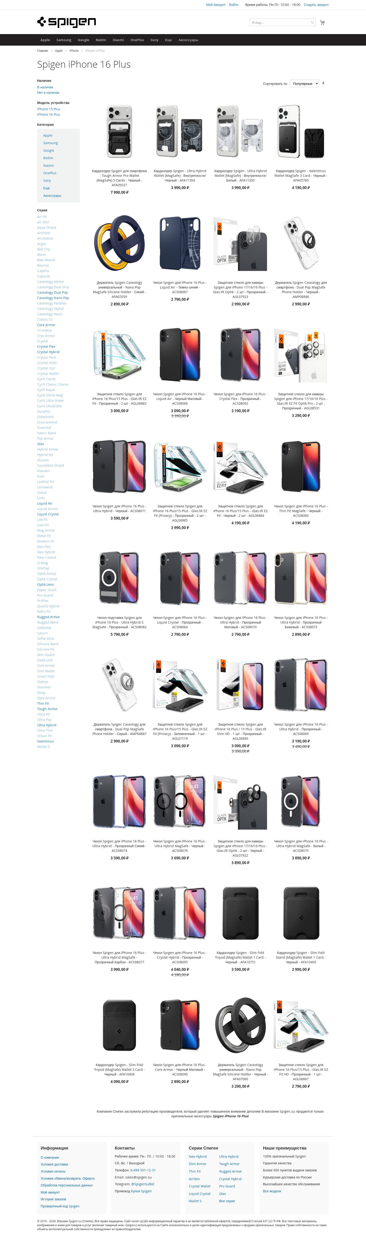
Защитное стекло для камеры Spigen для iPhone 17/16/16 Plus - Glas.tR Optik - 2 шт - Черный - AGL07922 (240, 848)
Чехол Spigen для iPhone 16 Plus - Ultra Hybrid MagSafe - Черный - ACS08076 (180, 846)
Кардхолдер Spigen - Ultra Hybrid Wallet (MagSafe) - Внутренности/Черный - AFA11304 (180, 175)
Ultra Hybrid (229, 1156)
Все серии (227, 1201)
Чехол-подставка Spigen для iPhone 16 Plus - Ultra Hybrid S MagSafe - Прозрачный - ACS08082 (119, 622)
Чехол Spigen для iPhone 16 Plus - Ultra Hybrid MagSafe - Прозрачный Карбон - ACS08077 (119, 957)
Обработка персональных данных (67, 1185)
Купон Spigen (141, 1191)
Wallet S (195, 1201)
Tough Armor (229, 1164)
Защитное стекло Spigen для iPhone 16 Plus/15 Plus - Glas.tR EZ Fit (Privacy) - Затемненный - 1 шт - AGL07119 (180, 731)
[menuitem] (45, 40)
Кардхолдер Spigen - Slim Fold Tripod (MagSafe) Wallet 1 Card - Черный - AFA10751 (240, 957)
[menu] (58, 165)
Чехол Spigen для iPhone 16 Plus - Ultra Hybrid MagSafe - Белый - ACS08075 (301, 846)
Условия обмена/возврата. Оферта (68, 1178)
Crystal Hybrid (230, 1179)
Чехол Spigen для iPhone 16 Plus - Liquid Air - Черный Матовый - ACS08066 (180, 399)
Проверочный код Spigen (60, 1206)
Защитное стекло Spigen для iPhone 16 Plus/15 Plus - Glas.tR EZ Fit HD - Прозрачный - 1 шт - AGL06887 (301, 1072)
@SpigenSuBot (142, 1184)
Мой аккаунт (50, 1192)
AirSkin (194, 1179)
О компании (50, 1157)
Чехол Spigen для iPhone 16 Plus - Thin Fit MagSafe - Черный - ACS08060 (301, 511)
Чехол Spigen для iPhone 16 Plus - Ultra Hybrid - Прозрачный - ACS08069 (301, 729)
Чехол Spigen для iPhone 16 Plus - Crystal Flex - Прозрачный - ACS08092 (240, 399)
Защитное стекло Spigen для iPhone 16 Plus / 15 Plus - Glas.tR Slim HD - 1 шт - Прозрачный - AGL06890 (240, 731)
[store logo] (66, 22)
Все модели (272, 1191)
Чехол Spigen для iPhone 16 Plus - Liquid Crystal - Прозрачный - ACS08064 (180, 622)
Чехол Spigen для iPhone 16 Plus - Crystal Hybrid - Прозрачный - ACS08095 (180, 957)
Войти (233, 4)
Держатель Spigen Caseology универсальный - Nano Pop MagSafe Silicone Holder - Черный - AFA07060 (240, 1072)
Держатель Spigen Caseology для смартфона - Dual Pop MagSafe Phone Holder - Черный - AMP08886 (301, 289)
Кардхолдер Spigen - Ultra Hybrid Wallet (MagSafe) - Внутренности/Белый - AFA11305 (240, 175)
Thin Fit (195, 1171)
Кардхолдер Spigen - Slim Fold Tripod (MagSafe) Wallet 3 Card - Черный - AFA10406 (119, 1069)
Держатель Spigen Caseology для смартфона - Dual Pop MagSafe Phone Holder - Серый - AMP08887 (119, 729)
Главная (43, 50)
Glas (222, 1193)
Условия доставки (54, 1164)
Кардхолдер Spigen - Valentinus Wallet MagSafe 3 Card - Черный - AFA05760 (300, 175)
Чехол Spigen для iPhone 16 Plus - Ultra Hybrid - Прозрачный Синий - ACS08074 (119, 846)
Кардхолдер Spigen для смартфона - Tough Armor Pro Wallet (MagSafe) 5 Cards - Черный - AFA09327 (119, 178)
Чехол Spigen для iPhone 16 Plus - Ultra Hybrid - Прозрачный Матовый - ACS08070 (240, 622)
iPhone (74, 50)
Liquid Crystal (200, 1193)
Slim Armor (198, 1164)
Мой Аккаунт (215, 4)
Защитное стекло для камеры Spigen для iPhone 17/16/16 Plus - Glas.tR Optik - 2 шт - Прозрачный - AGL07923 (240, 289)
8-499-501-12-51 (143, 1170)
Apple (59, 50)
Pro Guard (227, 1186)
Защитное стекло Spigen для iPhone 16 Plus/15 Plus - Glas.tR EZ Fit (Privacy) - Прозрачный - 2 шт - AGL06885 (180, 513)
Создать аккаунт (316, 4)
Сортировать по (275, 83)
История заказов (53, 1199)
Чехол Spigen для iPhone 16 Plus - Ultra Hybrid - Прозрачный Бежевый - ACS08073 (301, 622)
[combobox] (282, 22)
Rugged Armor (230, 1171)
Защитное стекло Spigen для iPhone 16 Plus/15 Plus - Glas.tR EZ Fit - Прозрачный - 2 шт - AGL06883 (119, 399)
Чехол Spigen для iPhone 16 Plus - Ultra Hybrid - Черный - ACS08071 (119, 508)
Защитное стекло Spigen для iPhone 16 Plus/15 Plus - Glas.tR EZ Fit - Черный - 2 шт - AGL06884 (240, 511)
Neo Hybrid (198, 1156)
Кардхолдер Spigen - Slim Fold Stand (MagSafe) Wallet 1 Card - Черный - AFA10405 (301, 957)
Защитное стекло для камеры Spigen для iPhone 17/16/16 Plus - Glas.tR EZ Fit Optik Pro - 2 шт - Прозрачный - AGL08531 (301, 401)
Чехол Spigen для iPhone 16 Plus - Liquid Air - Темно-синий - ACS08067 (180, 287)
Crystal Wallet (200, 1186)
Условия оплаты (53, 1171)
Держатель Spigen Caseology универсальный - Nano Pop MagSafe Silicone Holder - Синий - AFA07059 (119, 289)
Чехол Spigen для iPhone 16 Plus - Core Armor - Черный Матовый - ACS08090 (180, 1069)
